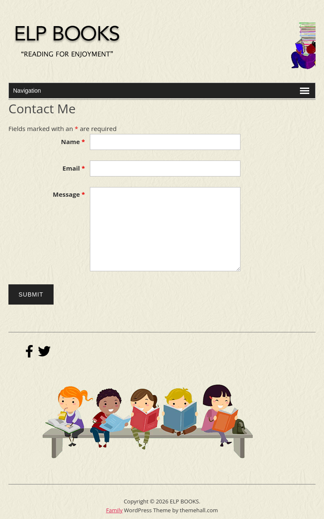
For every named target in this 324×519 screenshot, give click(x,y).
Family (114, 510)
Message (69, 194)
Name (73, 141)
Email (73, 168)
